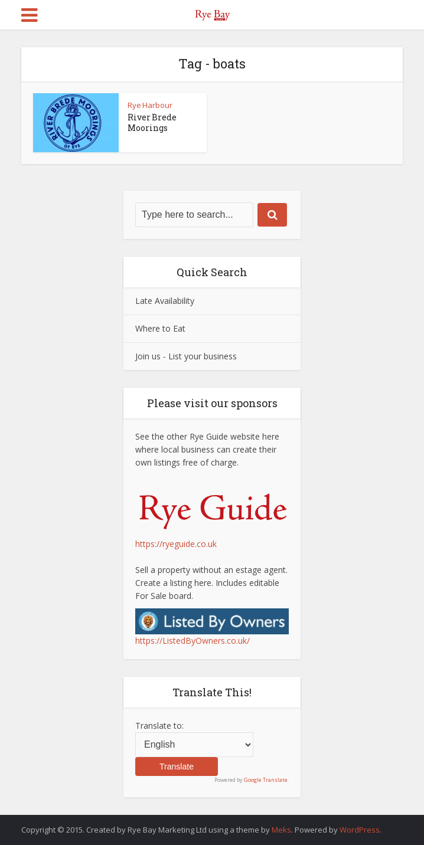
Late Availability (164, 300)
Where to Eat (160, 328)
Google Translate (266, 780)
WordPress (360, 829)
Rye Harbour (150, 105)
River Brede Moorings (152, 122)
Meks (281, 829)
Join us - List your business (186, 356)
